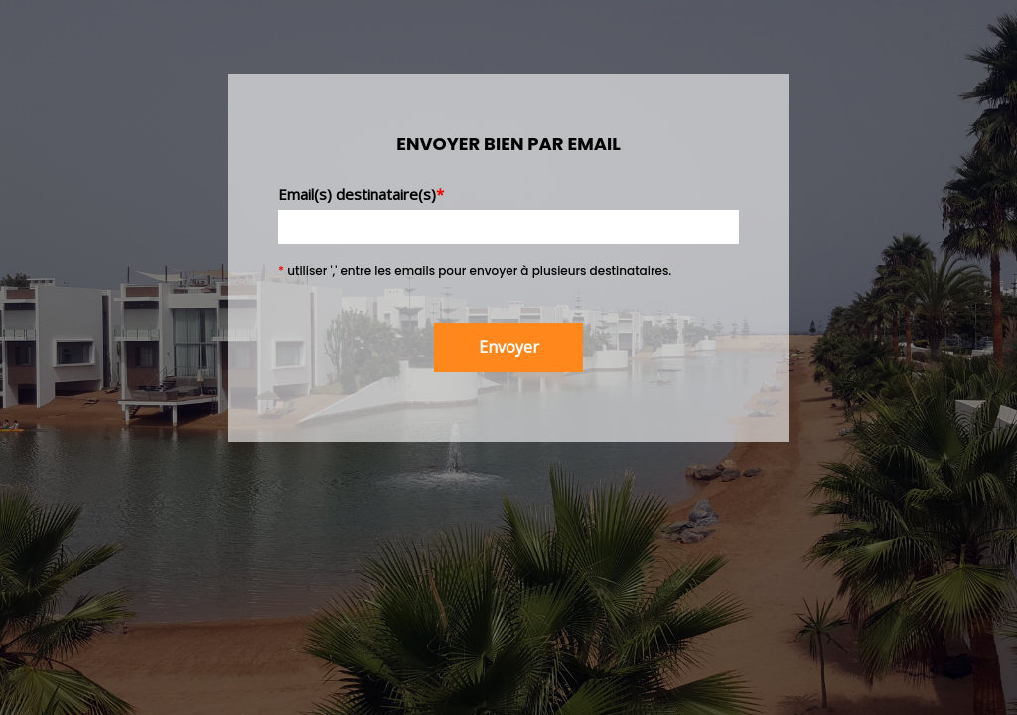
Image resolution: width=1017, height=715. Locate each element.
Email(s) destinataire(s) (361, 194)
